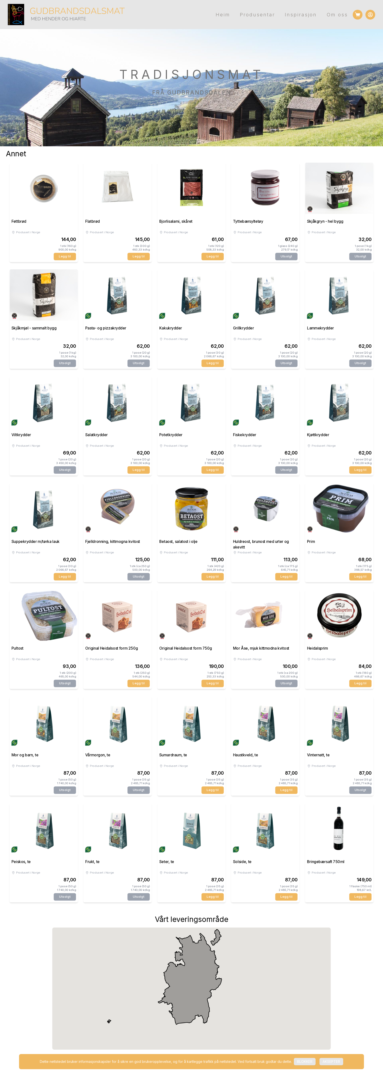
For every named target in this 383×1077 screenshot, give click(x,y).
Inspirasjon (301, 15)
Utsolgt (286, 256)
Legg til (65, 256)
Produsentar (257, 15)
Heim (223, 15)
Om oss (337, 15)
